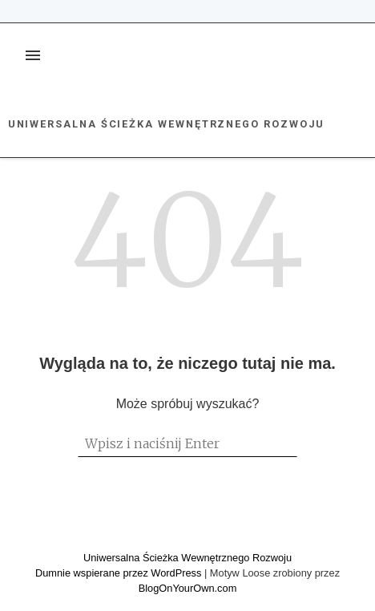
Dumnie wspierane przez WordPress (119, 573)
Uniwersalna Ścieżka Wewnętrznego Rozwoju (166, 124)
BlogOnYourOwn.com (188, 588)
